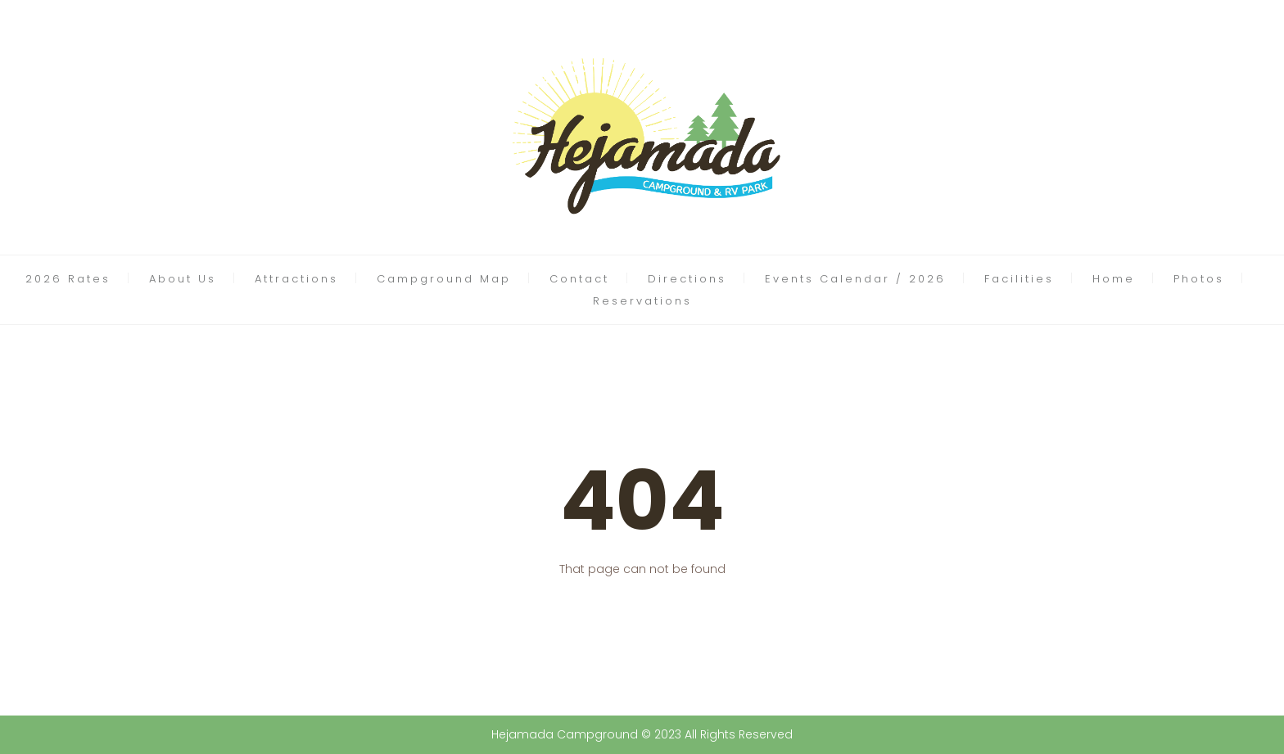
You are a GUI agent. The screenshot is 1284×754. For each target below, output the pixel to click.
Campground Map (444, 279)
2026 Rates (68, 279)
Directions (687, 279)
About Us (182, 279)
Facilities (1019, 279)
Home (1113, 279)
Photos (1198, 279)
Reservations (642, 301)
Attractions (296, 279)
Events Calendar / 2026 (855, 279)
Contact (579, 279)
